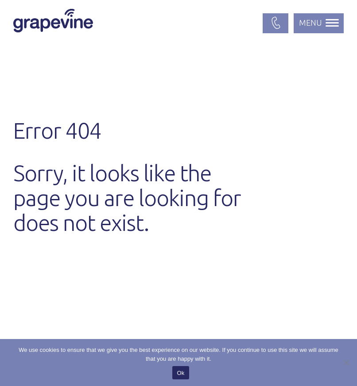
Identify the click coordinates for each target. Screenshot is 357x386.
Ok (180, 373)
